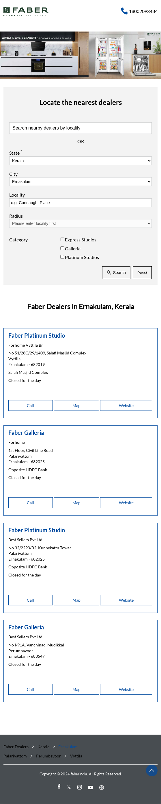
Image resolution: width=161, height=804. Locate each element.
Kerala (43, 746)
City (13, 174)
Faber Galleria (26, 432)
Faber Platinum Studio (36, 335)
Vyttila (76, 756)
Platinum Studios (82, 257)
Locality (17, 195)
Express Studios (80, 240)
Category (18, 240)
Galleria (72, 248)
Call (30, 405)
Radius (16, 216)
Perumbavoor (48, 756)
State (15, 152)
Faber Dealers (16, 746)
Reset (142, 272)
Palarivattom (15, 756)
